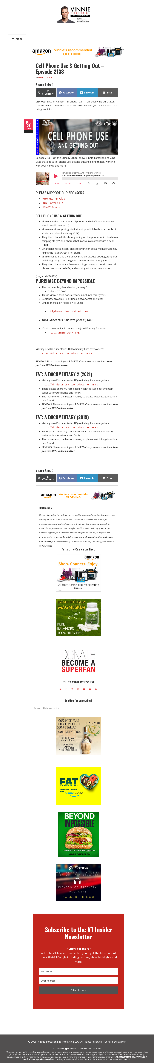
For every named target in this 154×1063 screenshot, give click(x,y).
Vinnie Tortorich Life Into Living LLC (58, 1038)
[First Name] (78, 967)
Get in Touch (97, 1045)
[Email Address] (78, 977)
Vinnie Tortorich (75, 14)
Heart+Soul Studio (85, 1045)
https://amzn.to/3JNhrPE (61, 330)
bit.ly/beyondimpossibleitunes (68, 309)
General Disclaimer (115, 1038)
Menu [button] (19, 38)
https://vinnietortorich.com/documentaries (60, 351)
